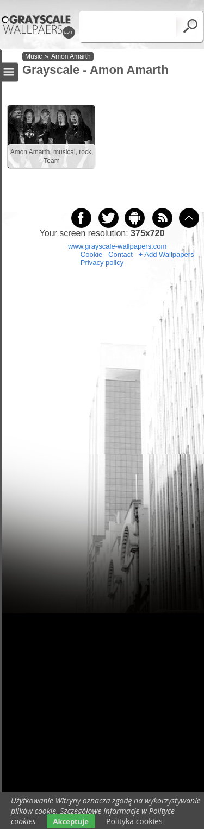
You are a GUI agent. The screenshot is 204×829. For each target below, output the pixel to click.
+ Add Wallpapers (166, 254)
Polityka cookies (134, 821)
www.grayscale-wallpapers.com (117, 246)
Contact (120, 254)
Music (33, 56)
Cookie (91, 254)
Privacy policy (102, 262)
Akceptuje (71, 821)
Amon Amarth (71, 56)
